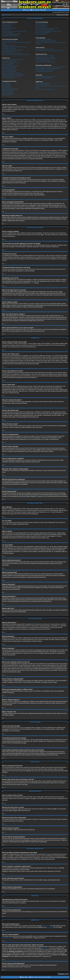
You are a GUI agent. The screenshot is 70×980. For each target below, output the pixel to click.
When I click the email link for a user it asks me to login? (15, 54)
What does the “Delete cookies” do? (10, 35)
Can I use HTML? (6, 84)
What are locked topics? (8, 93)
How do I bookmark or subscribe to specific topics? (48, 68)
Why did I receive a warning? (9, 71)
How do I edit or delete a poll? (9, 67)
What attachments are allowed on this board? (46, 76)
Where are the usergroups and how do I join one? (47, 28)
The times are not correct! (8, 45)
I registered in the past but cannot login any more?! (14, 31)
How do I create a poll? (7, 64)
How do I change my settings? (9, 40)
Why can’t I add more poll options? (10, 65)
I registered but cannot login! (9, 28)
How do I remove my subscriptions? (44, 71)
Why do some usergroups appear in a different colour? (49, 31)
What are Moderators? (41, 25)
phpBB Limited (45, 925)
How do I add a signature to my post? (11, 62)
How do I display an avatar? (8, 51)
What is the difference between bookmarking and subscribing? (50, 66)
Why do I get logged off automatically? (11, 34)
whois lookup (45, 948)
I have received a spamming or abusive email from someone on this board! (51, 43)
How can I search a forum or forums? (44, 55)
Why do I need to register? (8, 23)
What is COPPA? (6, 25)
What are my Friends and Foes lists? (44, 49)
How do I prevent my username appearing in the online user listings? (16, 43)
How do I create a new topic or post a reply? (12, 59)
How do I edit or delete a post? (9, 61)
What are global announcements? (10, 88)
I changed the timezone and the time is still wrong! (14, 46)
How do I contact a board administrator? (45, 89)
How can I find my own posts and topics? (45, 61)
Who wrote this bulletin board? (43, 83)
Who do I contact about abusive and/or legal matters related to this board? (51, 87)
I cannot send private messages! (43, 39)
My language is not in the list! (9, 48)
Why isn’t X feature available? (43, 84)
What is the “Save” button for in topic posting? (13, 74)
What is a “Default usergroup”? (43, 32)
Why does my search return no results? (45, 57)
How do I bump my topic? (8, 77)
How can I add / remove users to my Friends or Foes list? (49, 50)
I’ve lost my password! (7, 32)
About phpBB (50, 927)
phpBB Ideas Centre (7, 937)
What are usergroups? (41, 26)
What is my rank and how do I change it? (12, 52)
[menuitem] (33, 10)
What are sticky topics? (7, 91)
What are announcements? (8, 90)
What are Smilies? (6, 85)
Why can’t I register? (7, 26)
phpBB (32, 283)
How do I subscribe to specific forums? (45, 69)
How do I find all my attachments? (44, 78)
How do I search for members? (43, 60)
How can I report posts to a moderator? (11, 73)
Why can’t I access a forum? (9, 68)
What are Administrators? (42, 23)
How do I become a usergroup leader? (45, 29)
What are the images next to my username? (12, 49)
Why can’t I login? (6, 29)
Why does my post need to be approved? (12, 76)
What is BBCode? (6, 82)
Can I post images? (6, 87)
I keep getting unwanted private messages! (46, 40)
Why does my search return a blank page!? (46, 58)
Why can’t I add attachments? (9, 70)
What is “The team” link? (41, 34)
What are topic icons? (7, 94)
